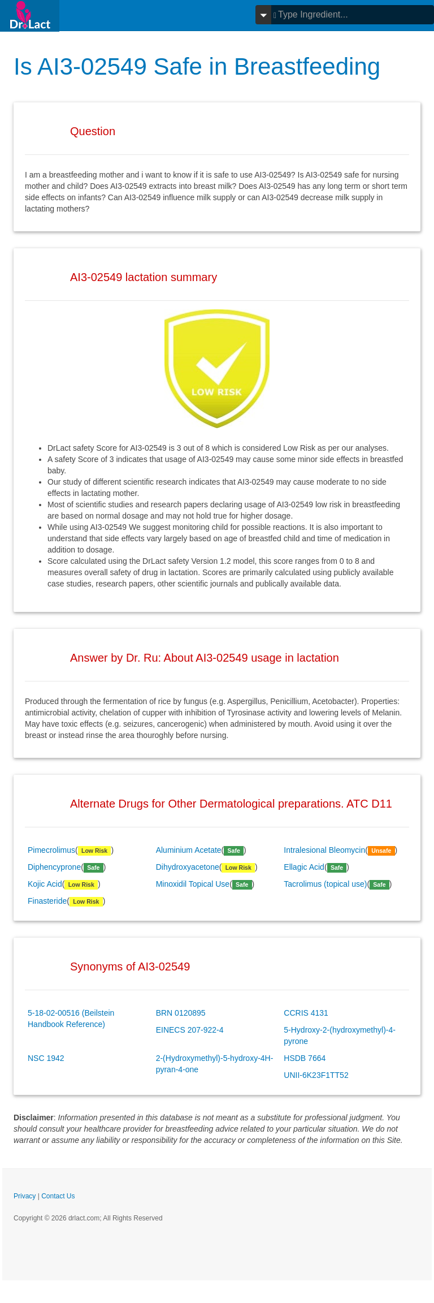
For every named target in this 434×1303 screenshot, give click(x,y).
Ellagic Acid (304, 866)
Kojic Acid (45, 883)
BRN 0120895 (181, 1012)
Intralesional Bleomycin (324, 850)
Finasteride (47, 900)
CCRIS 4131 (306, 1012)
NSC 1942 (46, 1058)
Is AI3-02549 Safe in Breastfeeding (197, 66)
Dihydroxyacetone (187, 866)
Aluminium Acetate (189, 850)
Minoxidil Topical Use (192, 883)
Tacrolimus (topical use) (325, 883)
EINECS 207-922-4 (190, 1029)
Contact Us (58, 1196)
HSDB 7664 (305, 1058)
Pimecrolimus (51, 850)
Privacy (25, 1196)
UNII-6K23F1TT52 (316, 1075)
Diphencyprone (54, 866)
